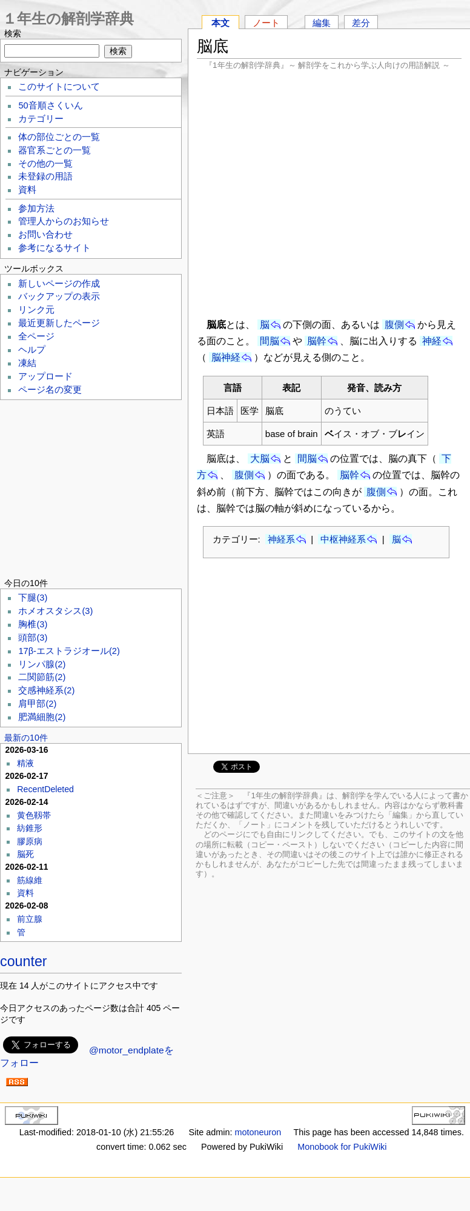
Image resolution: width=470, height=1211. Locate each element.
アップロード (45, 376)
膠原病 (29, 841)
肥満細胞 (41, 717)
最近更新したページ (59, 323)
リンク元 (36, 310)
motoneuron (257, 1132)
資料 (27, 190)
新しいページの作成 (59, 284)
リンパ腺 (41, 664)
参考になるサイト (54, 248)
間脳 (269, 341)
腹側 (394, 324)
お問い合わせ (45, 234)
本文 (220, 23)
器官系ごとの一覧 (54, 150)
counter (23, 961)
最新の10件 (26, 737)
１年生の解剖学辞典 (68, 18)
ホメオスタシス (55, 611)
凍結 (27, 363)
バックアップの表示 (59, 296)
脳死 (25, 854)
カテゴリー (41, 119)
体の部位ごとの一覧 (59, 137)
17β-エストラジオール (68, 651)
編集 (322, 23)
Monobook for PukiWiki (341, 1147)
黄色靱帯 (34, 815)
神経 (432, 341)
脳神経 (225, 357)
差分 (361, 23)
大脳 (260, 458)
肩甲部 (37, 704)
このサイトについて (59, 87)
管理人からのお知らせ (63, 221)
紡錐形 (29, 828)
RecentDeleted (45, 789)
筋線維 (29, 880)
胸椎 (32, 624)
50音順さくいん (50, 105)
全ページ (36, 336)
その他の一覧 (45, 163)
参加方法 (36, 208)
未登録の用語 (45, 176)
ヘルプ (31, 350)
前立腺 (29, 919)
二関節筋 (41, 677)
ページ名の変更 (50, 390)
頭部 (32, 637)
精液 (25, 763)
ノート (266, 23)
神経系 (281, 539)
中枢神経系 (343, 539)
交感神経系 (46, 690)
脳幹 (316, 341)
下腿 (32, 597)
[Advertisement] (329, 193)
